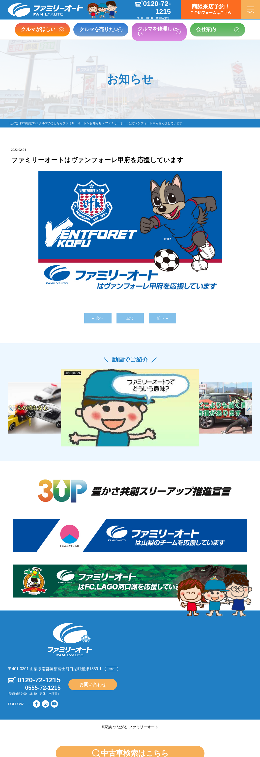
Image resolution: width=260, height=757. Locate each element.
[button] (248, 407)
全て (130, 318)
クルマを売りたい (99, 29)
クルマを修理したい (157, 31)
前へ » (162, 318)
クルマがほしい (38, 29)
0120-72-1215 (38, 680)
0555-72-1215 (42, 688)
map (111, 669)
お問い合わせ (92, 684)
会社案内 (206, 29)
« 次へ (97, 318)
